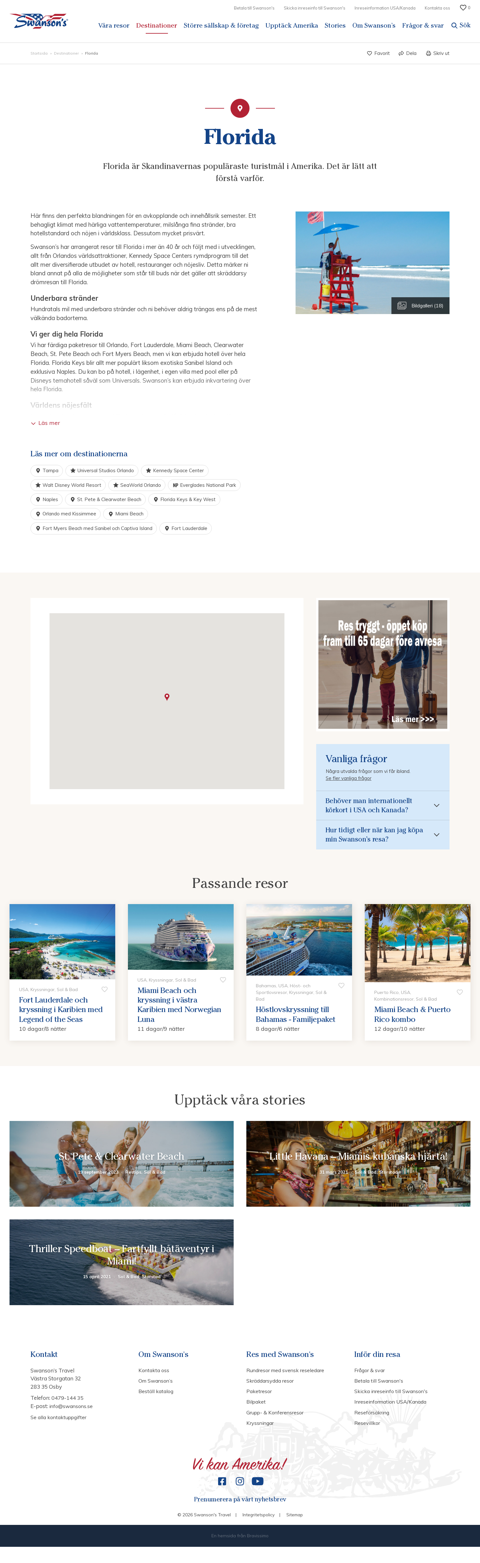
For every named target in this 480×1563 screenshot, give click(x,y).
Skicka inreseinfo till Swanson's (314, 7)
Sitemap (295, 1531)
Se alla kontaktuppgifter (60, 1429)
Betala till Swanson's (254, 7)
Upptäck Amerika (291, 25)
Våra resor (114, 25)
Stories (335, 25)
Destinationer (156, 25)
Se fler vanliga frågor (349, 780)
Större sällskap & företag (221, 25)
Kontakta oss (437, 7)
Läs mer (45, 422)
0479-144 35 (67, 1409)
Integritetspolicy (257, 1531)
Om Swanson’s (374, 25)
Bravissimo (257, 1552)
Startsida (39, 53)
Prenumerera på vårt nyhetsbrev (240, 1515)
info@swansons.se (72, 1417)
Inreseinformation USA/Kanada (385, 7)
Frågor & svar (423, 25)
